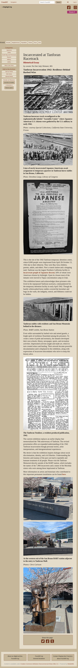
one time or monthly (9, 82)
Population (24, 42)
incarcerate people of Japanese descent (39, 273)
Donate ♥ (72, 12)
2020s (9, 62)
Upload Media (9, 76)
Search (59, 2)
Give (39, 42)
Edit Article (9, 74)
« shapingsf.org (7, 7)
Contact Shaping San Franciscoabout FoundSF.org (62, 657)
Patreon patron (9, 87)
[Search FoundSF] (47, 2)
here (64, 474)
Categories (8, 48)
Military (9, 59)
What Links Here (9, 65)
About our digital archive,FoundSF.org (15, 657)
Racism (9, 57)
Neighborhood (15, 42)
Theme (30, 42)
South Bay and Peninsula (9, 55)
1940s (9, 52)
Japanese (9, 50)
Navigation (13, 2)
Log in (75, 2)
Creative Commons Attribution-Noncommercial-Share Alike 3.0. (39, 664)
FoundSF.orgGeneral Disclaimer (39, 657)
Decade (8, 42)
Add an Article (9, 71)
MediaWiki (71, 664)
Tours (35, 42)
